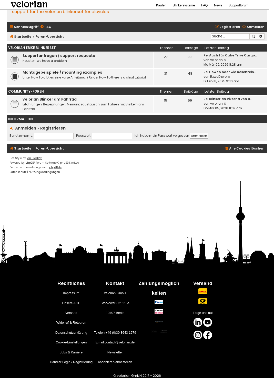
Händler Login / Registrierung (71, 362)
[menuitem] (45, 27)
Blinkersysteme (184, 5)
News (218, 5)
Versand (71, 313)
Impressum (71, 293)
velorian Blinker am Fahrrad (50, 99)
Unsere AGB (71, 303)
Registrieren (53, 128)
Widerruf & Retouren (71, 322)
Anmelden (25, 128)
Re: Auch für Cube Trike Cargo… (230, 55)
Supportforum (238, 5)
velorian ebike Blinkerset (32, 47)
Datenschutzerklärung (71, 332)
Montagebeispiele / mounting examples (62, 72)
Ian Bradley (34, 158)
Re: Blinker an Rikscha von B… (228, 99)
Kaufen (161, 5)
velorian (216, 60)
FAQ (204, 5)
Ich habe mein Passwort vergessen (162, 135)
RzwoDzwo (218, 76)
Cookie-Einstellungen (71, 342)
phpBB (29, 163)
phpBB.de (55, 167)
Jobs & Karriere (71, 352)
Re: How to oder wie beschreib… (230, 72)
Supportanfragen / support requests (59, 55)
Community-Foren (26, 91)
